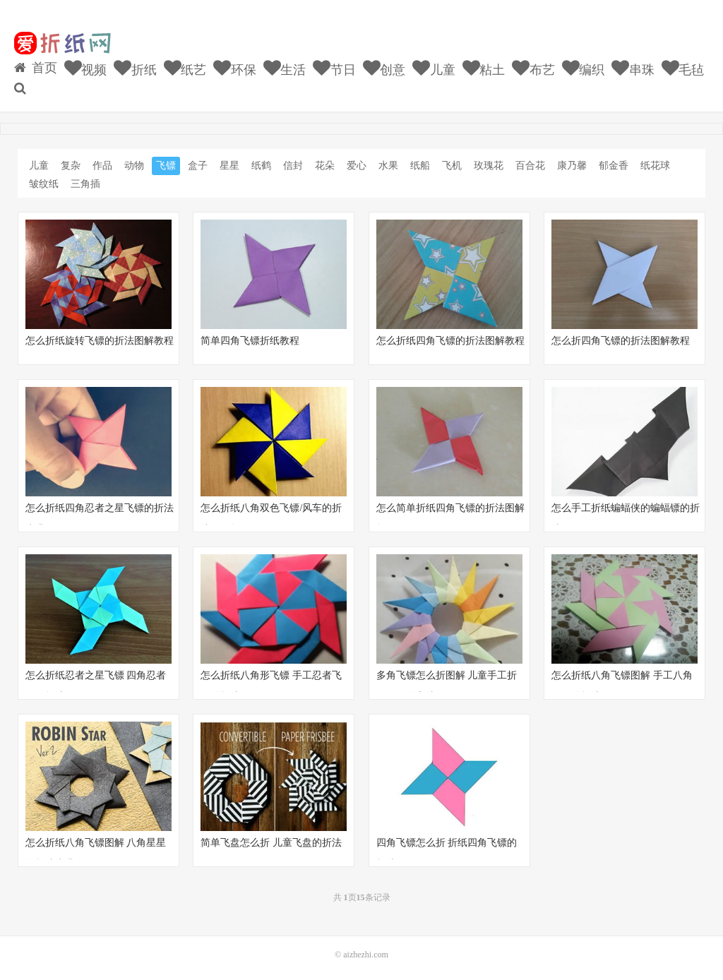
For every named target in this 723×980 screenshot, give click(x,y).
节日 (334, 68)
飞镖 (166, 165)
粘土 (484, 68)
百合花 (530, 165)
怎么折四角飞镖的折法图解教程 (620, 340)
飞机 (452, 165)
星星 (229, 165)
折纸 (135, 68)
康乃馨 (572, 165)
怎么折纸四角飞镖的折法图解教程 (450, 340)
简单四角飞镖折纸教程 (250, 340)
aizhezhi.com (365, 955)
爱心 (356, 165)
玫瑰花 (488, 165)
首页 (35, 68)
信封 (293, 165)
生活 (284, 68)
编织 (583, 68)
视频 (85, 68)
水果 (388, 165)
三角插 (85, 184)
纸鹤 (261, 165)
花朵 (325, 165)
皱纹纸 (44, 184)
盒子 (198, 165)
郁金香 (613, 165)
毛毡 (683, 68)
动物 (134, 165)
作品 (102, 165)
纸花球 (655, 165)
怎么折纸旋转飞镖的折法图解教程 (99, 340)
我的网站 (61, 43)
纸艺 (185, 68)
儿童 (433, 68)
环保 (234, 68)
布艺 (533, 68)
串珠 (633, 68)
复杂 (70, 165)
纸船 (420, 165)
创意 (384, 68)
